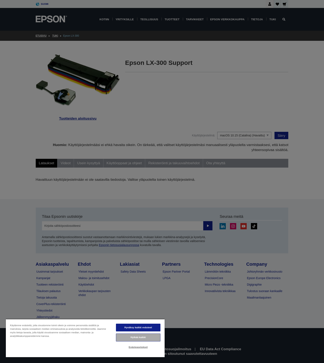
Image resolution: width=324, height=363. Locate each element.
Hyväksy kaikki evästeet (138, 327)
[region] (85, 338)
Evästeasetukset (138, 347)
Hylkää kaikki (138, 337)
